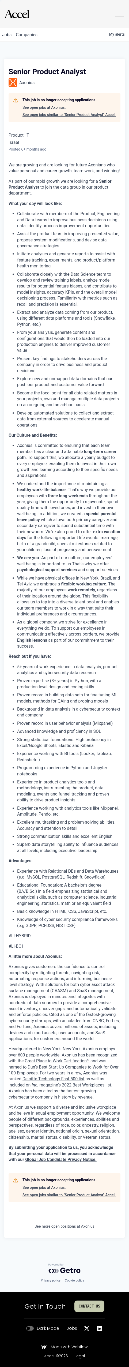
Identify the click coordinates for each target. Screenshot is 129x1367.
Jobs (72, 1328)
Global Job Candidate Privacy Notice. (61, 1159)
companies (26, 34)
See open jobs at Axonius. (44, 107)
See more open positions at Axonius (64, 1226)
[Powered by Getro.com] (64, 1268)
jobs (7, 34)
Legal (80, 1356)
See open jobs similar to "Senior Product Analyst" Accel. (69, 115)
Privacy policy (50, 1280)
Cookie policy (74, 1280)
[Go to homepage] (16, 13)
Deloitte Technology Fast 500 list (53, 1078)
